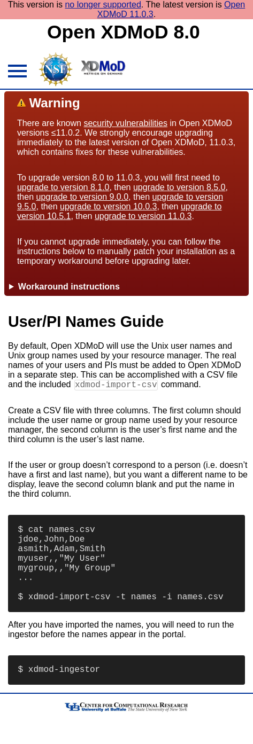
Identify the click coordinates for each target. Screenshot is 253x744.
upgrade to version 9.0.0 (82, 196)
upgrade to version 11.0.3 (143, 216)
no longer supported (103, 4)
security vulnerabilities (125, 123)
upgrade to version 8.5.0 (179, 187)
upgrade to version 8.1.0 (63, 187)
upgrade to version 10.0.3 (108, 206)
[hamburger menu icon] (16, 72)
